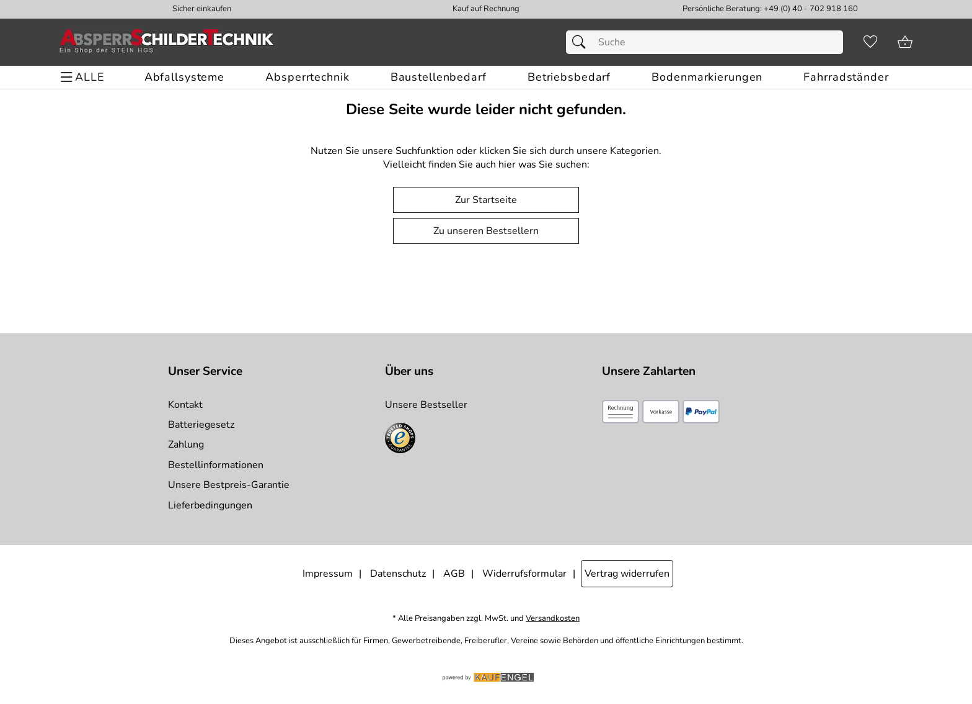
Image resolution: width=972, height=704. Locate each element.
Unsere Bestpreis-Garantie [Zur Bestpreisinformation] (228, 485)
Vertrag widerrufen (627, 573)
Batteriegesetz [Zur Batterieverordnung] (201, 424)
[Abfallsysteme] (184, 77)
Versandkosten (553, 618)
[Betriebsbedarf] (569, 77)
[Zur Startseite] (167, 42)
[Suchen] (582, 42)
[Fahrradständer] (845, 77)
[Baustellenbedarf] (439, 77)
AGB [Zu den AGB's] (454, 573)
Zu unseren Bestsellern (486, 231)
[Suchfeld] (704, 42)
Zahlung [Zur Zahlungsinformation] (186, 444)
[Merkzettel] (870, 42)
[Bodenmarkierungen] (707, 77)
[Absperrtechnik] (307, 77)
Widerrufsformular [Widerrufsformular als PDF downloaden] (524, 573)
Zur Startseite (486, 200)
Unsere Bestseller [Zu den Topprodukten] (426, 405)
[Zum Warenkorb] (905, 42)
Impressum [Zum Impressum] (328, 573)
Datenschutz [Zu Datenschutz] (398, 573)
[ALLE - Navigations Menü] (84, 77)
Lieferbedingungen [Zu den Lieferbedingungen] (210, 505)
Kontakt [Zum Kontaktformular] (185, 405)
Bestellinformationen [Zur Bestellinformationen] (215, 465)
